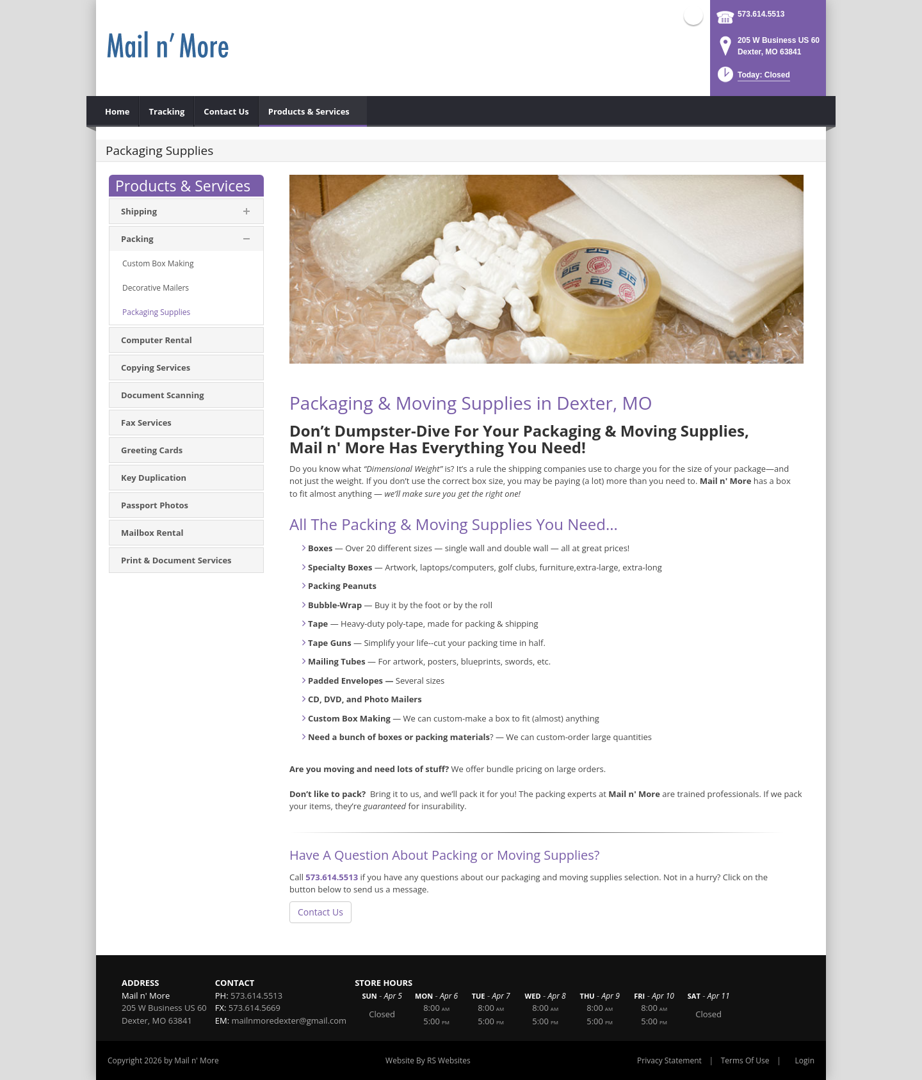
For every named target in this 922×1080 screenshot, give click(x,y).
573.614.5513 (761, 14)
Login (804, 1060)
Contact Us (320, 912)
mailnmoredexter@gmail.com (289, 1020)
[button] (752, 78)
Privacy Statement (669, 1060)
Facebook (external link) (693, 15)
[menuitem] (117, 111)
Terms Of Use (745, 1060)
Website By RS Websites (428, 1060)
